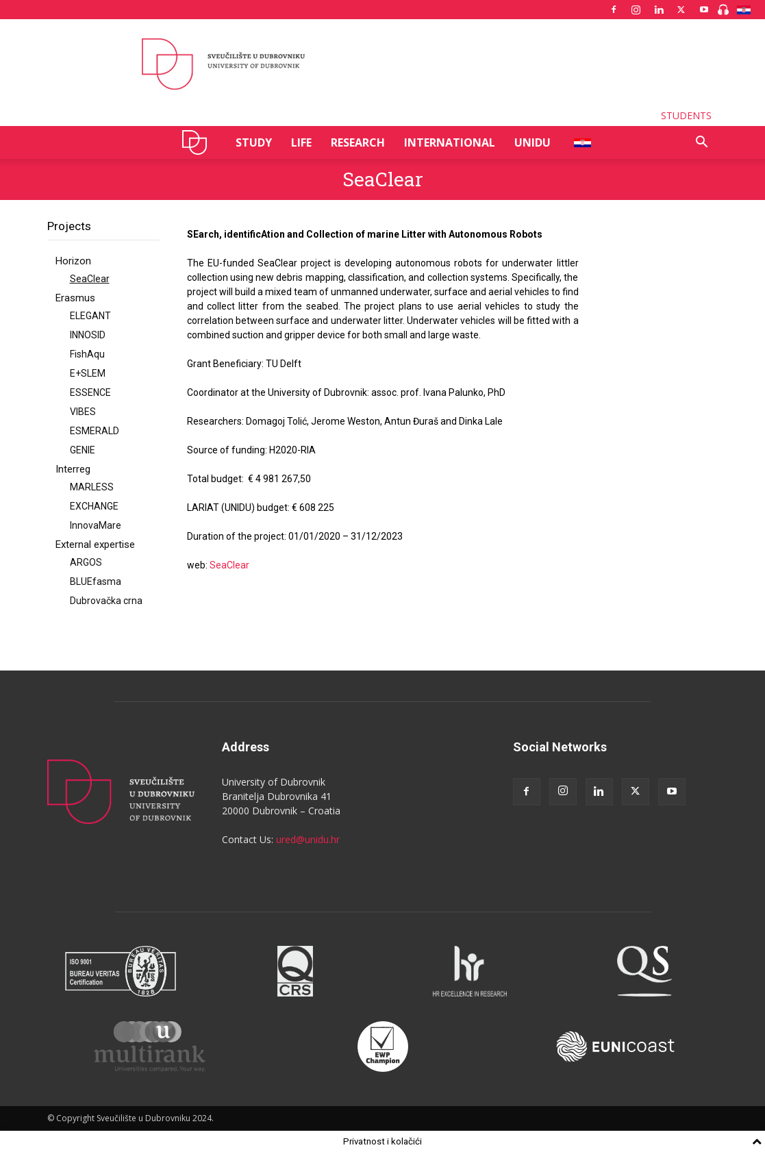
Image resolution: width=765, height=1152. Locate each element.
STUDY (254, 142)
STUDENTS (686, 115)
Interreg (72, 469)
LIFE (301, 142)
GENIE (82, 449)
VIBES (83, 411)
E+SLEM (87, 373)
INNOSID (87, 334)
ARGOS (86, 562)
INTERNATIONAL (449, 142)
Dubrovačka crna (106, 600)
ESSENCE (90, 392)
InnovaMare (95, 525)
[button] (702, 143)
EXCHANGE (94, 506)
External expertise (95, 544)
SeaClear (90, 278)
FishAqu (87, 354)
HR (577, 142)
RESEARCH (358, 142)
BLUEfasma (95, 581)
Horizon (73, 261)
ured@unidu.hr (308, 839)
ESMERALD (94, 430)
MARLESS (92, 486)
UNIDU (198, 142)
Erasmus (75, 298)
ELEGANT (90, 315)
